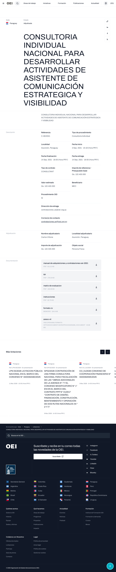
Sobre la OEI (10, 512)
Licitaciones (36, 427)
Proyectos (37, 520)
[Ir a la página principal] (9, 3)
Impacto (36, 528)
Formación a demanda (93, 516)
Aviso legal (37, 545)
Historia (8, 516)
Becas (88, 524)
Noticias (62, 516)
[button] (102, 352)
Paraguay (27, 427)
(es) (112, 3)
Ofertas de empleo (12, 541)
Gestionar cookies (40, 553)
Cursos (88, 520)
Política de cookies (40, 549)
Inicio (19, 427)
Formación (62, 3)
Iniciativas (47, 3)
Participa (9, 549)
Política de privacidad (41, 541)
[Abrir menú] (3, 3)
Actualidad (95, 3)
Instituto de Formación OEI (94, 512)
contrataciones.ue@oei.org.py (54, 222)
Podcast (62, 520)
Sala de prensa (11, 553)
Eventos (62, 512)
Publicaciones (78, 3)
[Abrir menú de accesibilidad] (110, 566)
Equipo (8, 520)
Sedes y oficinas (11, 524)
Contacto (9, 556)
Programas (37, 516)
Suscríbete (58, 456)
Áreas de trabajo (30, 3)
